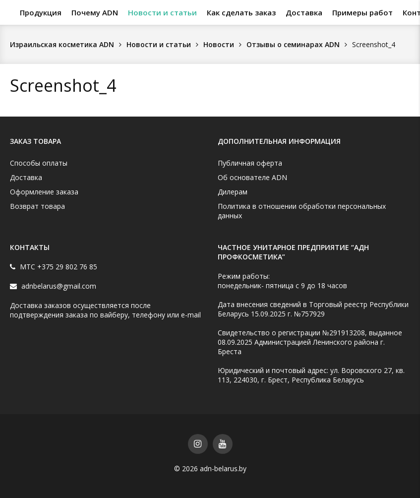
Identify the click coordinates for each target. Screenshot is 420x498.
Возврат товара (37, 206)
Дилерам (232, 191)
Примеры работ (362, 12)
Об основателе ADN (252, 177)
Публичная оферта (250, 163)
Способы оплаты (38, 163)
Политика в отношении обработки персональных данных (302, 210)
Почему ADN (94, 12)
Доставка (304, 12)
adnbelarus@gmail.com (57, 286)
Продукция (40, 12)
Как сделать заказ (241, 12)
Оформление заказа (44, 191)
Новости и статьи (162, 12)
